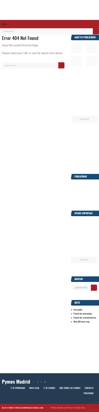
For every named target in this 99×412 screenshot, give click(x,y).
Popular (84, 260)
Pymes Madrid (16, 381)
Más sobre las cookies (70, 388)
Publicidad (88, 393)
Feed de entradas (82, 313)
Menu (4, 24)
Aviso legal (34, 388)
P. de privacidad (18, 388)
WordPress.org (81, 321)
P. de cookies (49, 388)
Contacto (89, 388)
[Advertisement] (84, 191)
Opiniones (84, 119)
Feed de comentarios (84, 317)
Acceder (77, 309)
